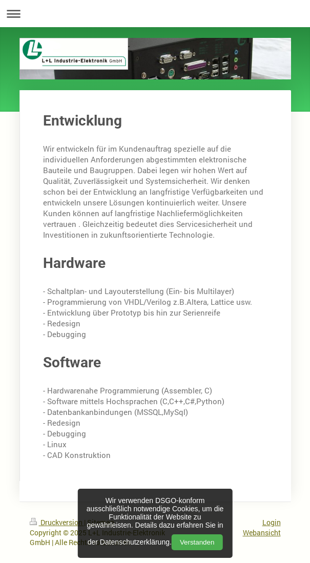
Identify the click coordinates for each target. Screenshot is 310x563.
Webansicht (262, 532)
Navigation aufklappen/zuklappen (155, 14)
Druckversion (57, 522)
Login (271, 522)
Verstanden (197, 542)
